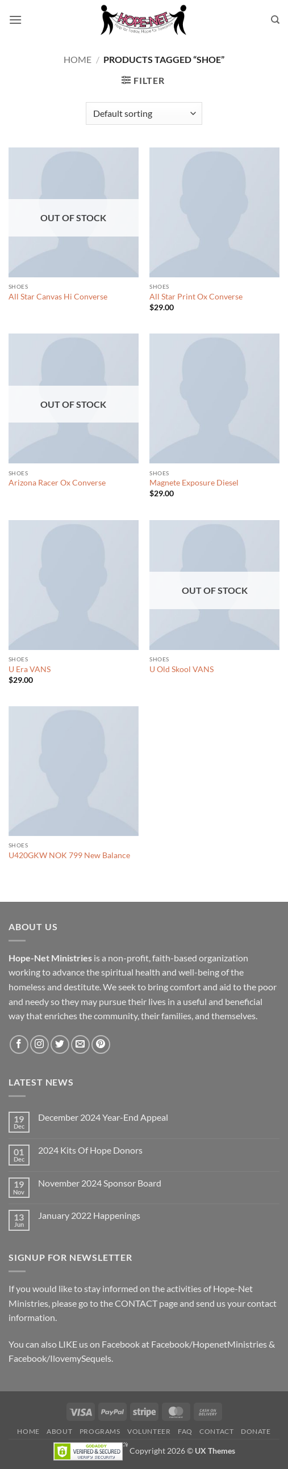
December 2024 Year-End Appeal (103, 1117)
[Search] (275, 20)
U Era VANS (30, 669)
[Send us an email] (80, 1044)
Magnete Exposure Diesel (194, 482)
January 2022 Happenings (89, 1215)
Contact (216, 1431)
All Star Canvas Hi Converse (58, 296)
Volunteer (149, 1431)
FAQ (185, 1431)
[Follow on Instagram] (39, 1044)
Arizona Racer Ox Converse (57, 482)
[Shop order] (144, 113)
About (59, 1431)
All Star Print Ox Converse (196, 296)
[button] (15, 19)
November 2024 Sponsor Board (99, 1182)
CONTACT (136, 1303)
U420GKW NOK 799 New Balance (69, 855)
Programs (100, 1431)
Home (77, 59)
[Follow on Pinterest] (100, 1044)
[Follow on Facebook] (19, 1044)
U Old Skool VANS (181, 669)
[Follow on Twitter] (60, 1044)
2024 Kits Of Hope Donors (90, 1150)
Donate (256, 1431)
